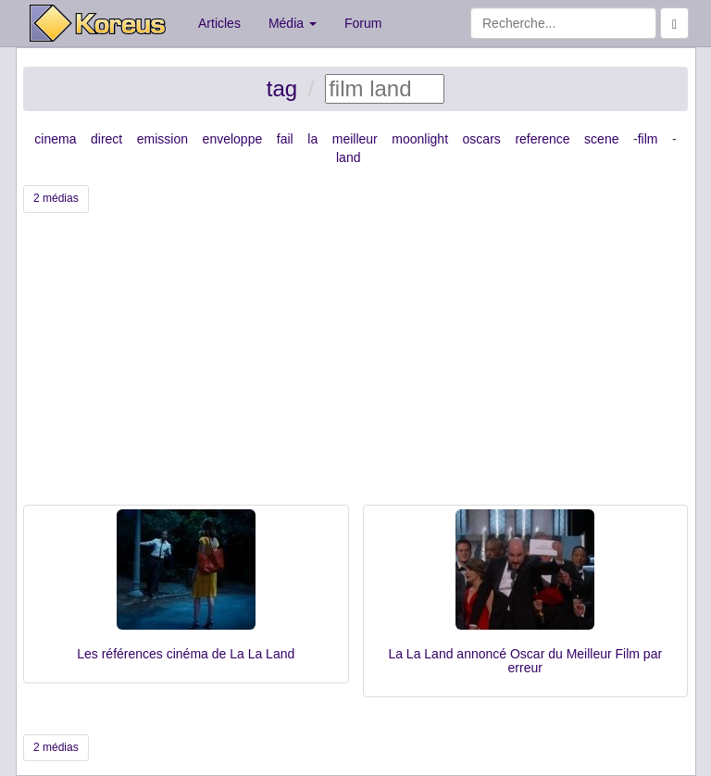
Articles (219, 23)
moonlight (420, 138)
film (648, 138)
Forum (362, 23)
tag (282, 88)
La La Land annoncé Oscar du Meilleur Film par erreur (525, 660)
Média (292, 23)
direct (106, 138)
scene (601, 138)
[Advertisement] (355, 365)
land (348, 157)
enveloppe (233, 138)
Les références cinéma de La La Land (185, 653)
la (312, 138)
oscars (482, 138)
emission (162, 138)
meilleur (355, 138)
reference (542, 138)
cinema (55, 138)
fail (285, 138)
